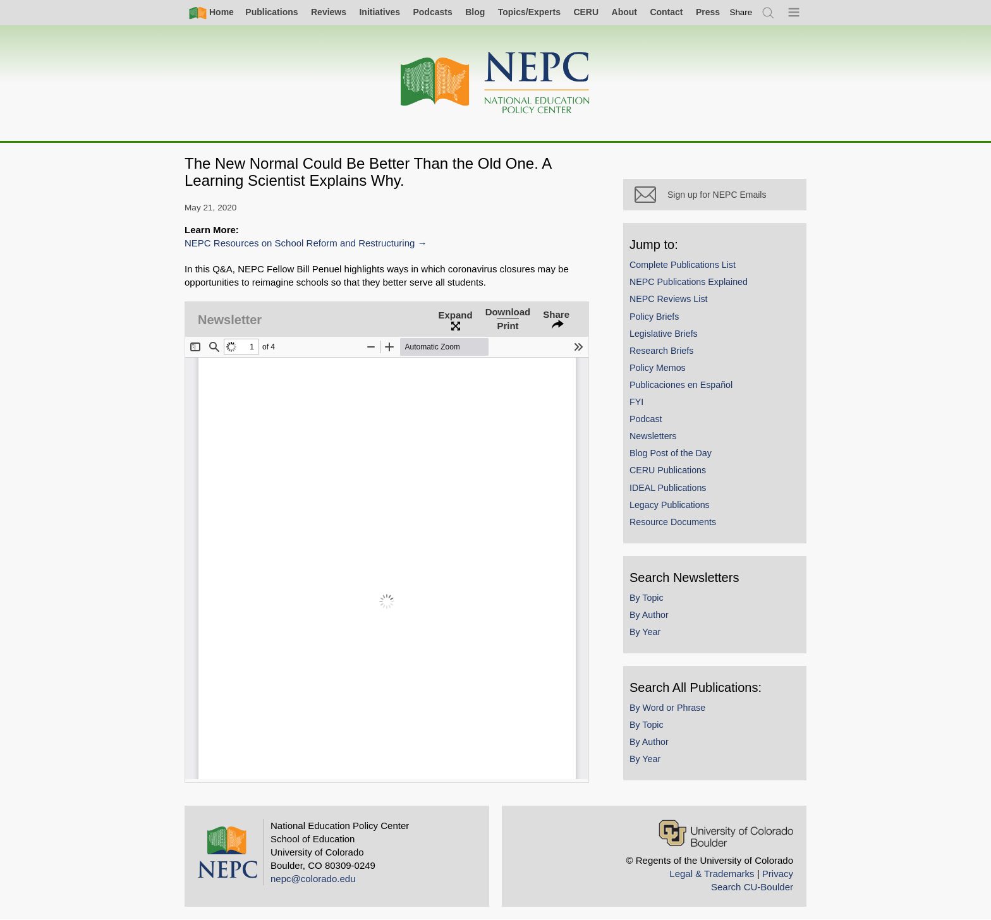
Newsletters (652, 436)
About (624, 12)
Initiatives (379, 12)
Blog (475, 12)
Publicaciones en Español (681, 385)
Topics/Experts (529, 12)
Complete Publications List (682, 265)
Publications (271, 12)
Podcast (645, 419)
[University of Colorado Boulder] (726, 833)
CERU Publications (667, 470)
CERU (586, 12)
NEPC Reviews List (668, 299)
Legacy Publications (669, 505)
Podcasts (432, 12)
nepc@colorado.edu (313, 878)
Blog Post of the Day (670, 453)
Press (708, 12)
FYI (636, 402)
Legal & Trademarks (711, 873)
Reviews (328, 12)
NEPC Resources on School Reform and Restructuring (300, 243)
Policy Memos (657, 368)
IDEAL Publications (667, 488)
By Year (644, 632)
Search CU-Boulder (752, 886)
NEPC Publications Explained (688, 282)
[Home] (495, 83)
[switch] (741, 12)
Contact (666, 12)
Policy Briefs (654, 317)
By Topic (646, 598)
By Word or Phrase (667, 708)
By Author (649, 615)
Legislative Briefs (663, 334)
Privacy (777, 873)
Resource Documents (672, 522)
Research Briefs (661, 351)
